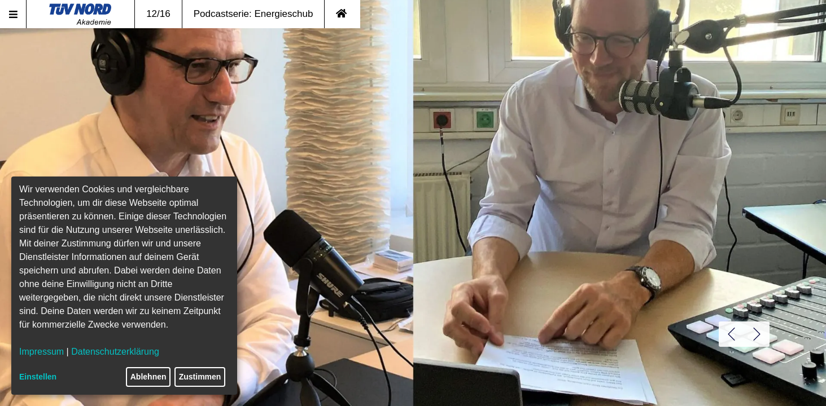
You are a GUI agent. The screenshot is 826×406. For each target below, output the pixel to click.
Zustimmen (200, 376)
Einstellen (37, 376)
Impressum (41, 351)
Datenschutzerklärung (115, 351)
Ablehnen (148, 376)
